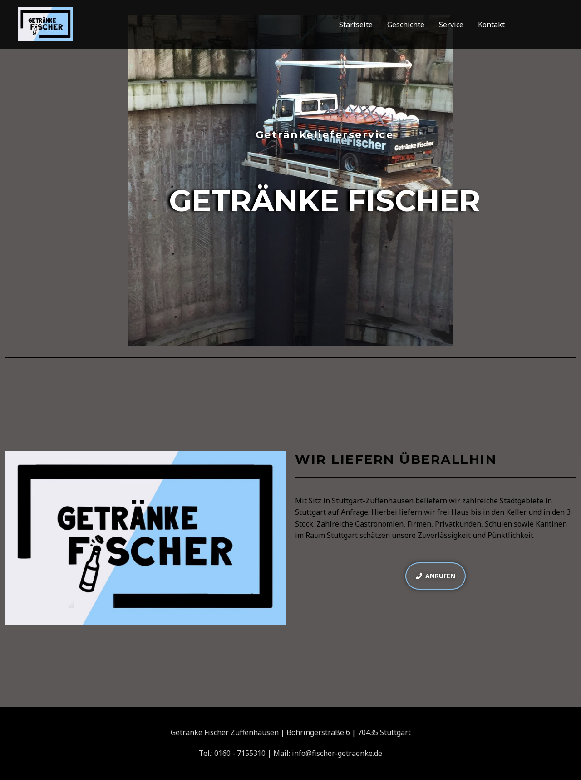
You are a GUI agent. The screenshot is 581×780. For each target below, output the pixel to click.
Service (451, 25)
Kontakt (491, 25)
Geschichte (405, 25)
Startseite (356, 25)
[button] (435, 576)
